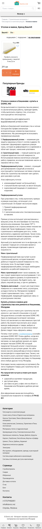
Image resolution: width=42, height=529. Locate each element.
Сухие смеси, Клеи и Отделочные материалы (18, 415)
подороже (22, 37)
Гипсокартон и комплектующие (14, 412)
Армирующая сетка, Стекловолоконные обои (19, 432)
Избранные (7, 475)
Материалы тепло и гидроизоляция (15, 429)
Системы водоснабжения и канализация (17, 456)
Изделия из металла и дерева (13, 445)
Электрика (6, 448)
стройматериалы (25, 334)
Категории (8, 408)
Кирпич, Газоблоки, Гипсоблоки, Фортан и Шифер (20, 438)
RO (39, 8)
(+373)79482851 (9, 501)
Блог (4, 488)
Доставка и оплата (9, 481)
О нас (5, 485)
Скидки (5, 472)
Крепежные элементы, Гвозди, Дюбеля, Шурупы (20, 435)
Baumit (5, 33)
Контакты (6, 491)
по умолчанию (34, 37)
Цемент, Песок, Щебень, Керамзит (15, 441)
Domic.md (21, 3)
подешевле (11, 37)
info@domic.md (9, 504)
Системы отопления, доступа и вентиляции (18, 459)
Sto (12, 33)
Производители (8, 478)
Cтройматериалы (9, 469)
